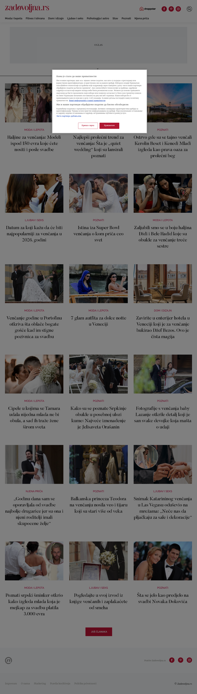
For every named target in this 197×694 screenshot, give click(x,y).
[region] (99, 101)
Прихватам (109, 125)
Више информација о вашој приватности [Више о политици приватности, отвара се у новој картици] (87, 101)
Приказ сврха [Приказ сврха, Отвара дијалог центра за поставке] (88, 125)
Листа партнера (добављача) (68, 116)
